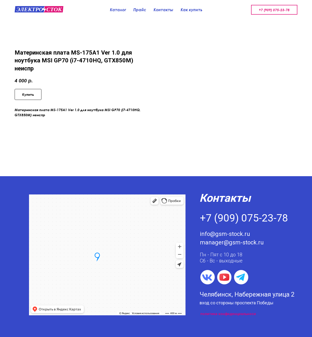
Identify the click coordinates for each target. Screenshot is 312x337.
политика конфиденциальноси (228, 314)
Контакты (163, 9)
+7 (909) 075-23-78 (274, 10)
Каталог (118, 9)
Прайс (139, 9)
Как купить (191, 9)
